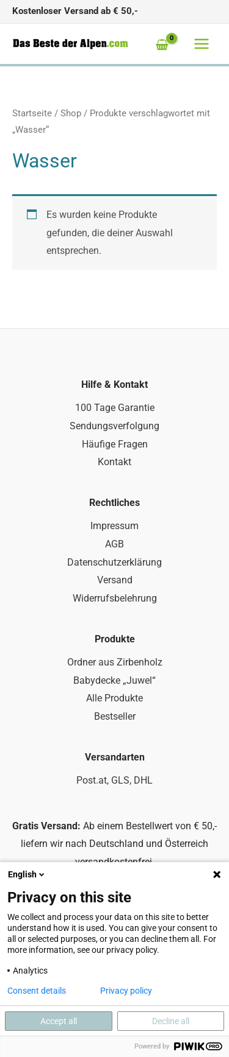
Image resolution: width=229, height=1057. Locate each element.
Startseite (32, 113)
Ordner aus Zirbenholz (114, 662)
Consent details (36, 991)
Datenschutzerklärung (114, 562)
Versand (115, 580)
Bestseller (115, 716)
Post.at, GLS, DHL (114, 780)
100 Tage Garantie (114, 407)
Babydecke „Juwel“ (114, 680)
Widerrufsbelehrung (115, 598)
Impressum (114, 526)
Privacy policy (126, 991)
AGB (114, 544)
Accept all (58, 1021)
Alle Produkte (114, 698)
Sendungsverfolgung (114, 426)
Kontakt (114, 462)
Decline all (170, 1021)
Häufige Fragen (115, 444)
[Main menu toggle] (201, 44)
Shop (70, 113)
